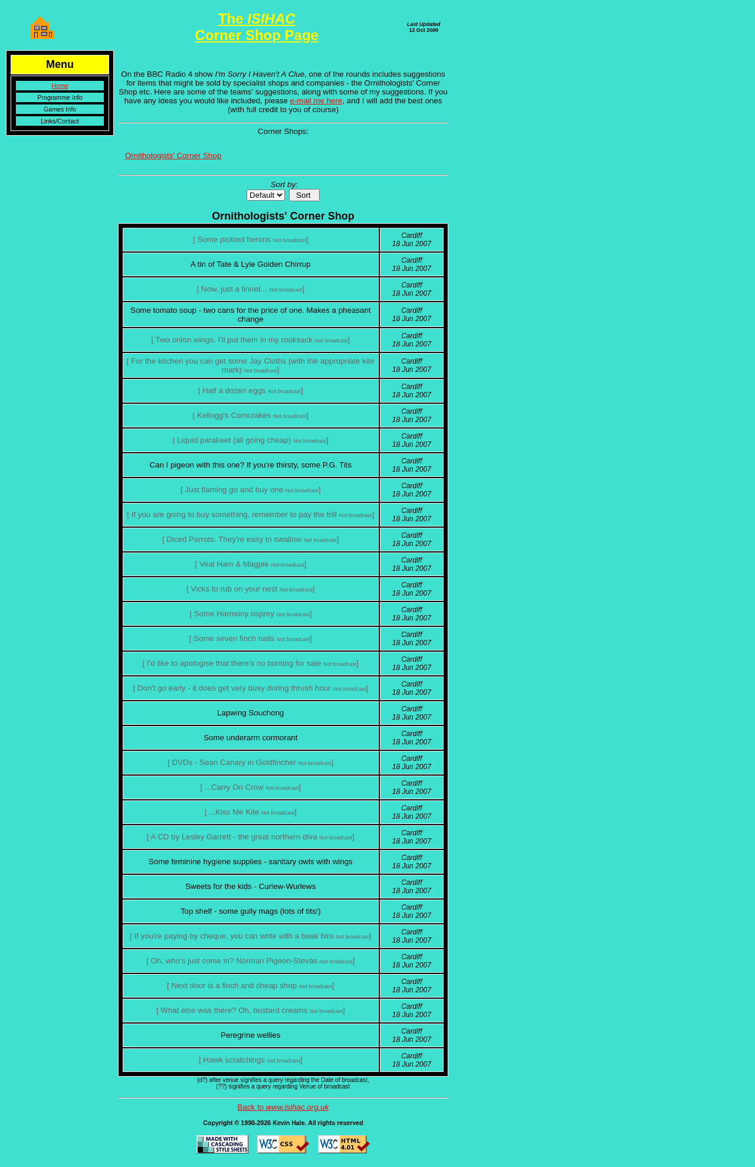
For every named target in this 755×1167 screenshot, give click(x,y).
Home (59, 85)
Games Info (60, 109)
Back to (283, 1107)
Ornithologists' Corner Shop (173, 155)
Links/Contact (60, 121)
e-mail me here (316, 100)
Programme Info (59, 97)
